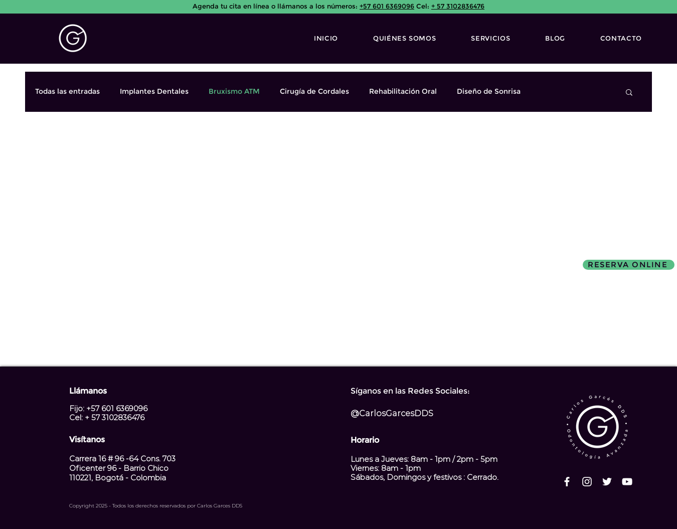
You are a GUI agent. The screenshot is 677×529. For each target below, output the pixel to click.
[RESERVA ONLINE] (628, 265)
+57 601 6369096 (387, 6)
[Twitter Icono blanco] (607, 481)
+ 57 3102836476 (457, 6)
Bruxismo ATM (234, 91)
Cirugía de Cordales (314, 91)
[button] (629, 93)
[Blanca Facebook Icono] (567, 481)
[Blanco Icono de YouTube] (627, 481)
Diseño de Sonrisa (489, 91)
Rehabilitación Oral (403, 91)
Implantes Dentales (154, 91)
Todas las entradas (67, 91)
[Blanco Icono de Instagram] (587, 481)
